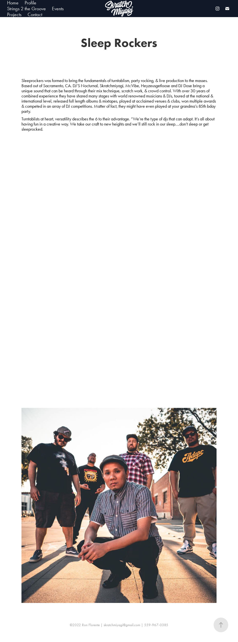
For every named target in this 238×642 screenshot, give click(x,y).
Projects (14, 14)
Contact (35, 14)
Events (58, 8)
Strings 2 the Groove (26, 8)
